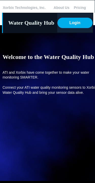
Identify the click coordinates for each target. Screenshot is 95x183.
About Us (61, 8)
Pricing (80, 8)
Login (75, 23)
